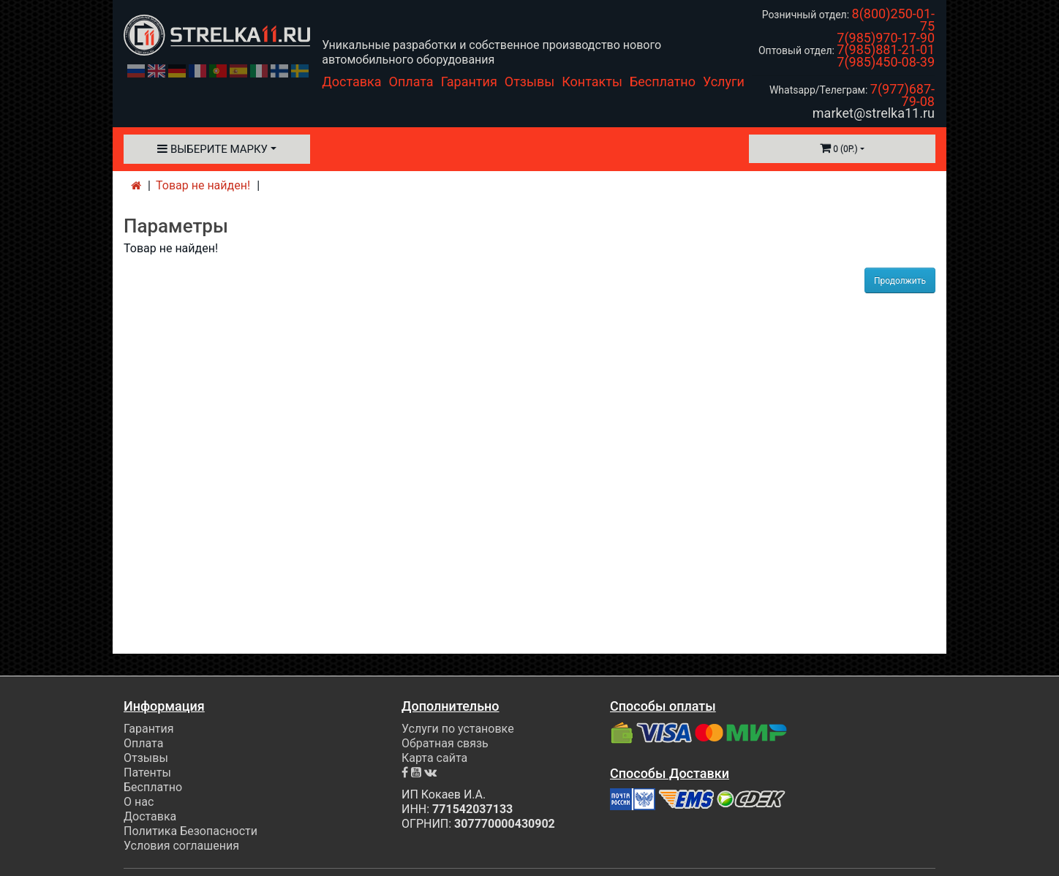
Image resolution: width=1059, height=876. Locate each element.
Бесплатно (663, 81)
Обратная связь (445, 743)
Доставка (351, 81)
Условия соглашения (181, 846)
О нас (139, 802)
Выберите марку (212, 149)
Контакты (592, 81)
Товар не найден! (203, 185)
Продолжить (900, 281)
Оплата (411, 81)
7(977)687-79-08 (902, 95)
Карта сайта (434, 758)
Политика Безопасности (190, 831)
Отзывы (529, 81)
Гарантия (469, 81)
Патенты (147, 772)
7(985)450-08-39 (886, 61)
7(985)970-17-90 (886, 37)
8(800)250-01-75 (893, 20)
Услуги (724, 81)
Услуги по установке (458, 729)
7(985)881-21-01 (886, 49)
